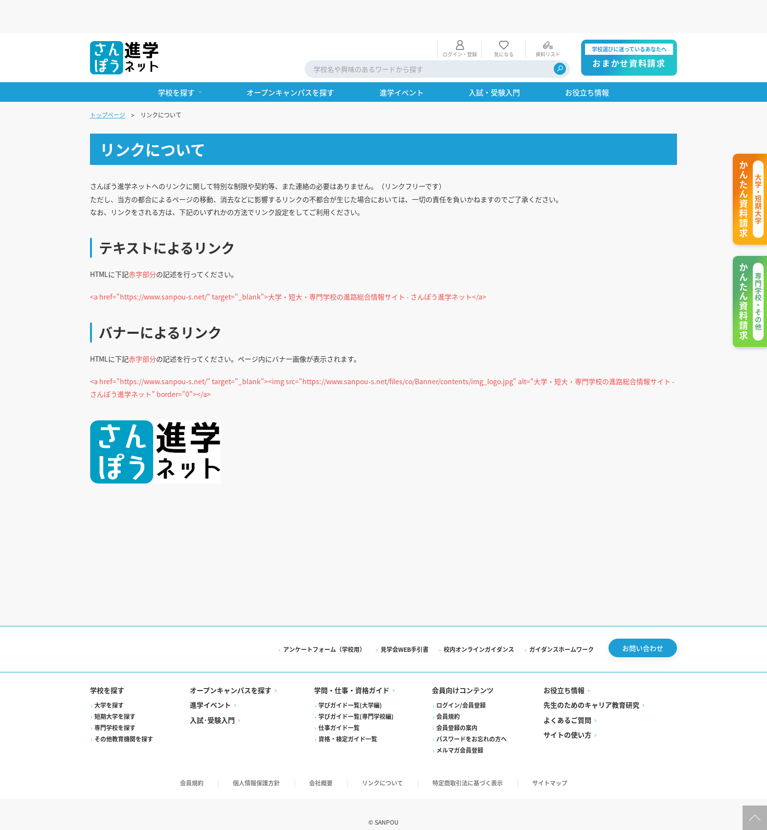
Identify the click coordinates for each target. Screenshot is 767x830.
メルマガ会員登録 (459, 734)
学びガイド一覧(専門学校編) (356, 700)
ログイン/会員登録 (461, 689)
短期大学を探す (114, 700)
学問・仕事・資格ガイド (351, 674)
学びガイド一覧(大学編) (350, 689)
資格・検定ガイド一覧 (347, 723)
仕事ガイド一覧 (339, 712)
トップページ (107, 81)
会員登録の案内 (456, 712)
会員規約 (448, 700)
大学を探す (109, 689)
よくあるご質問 (567, 704)
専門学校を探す (114, 712)
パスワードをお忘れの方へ (471, 723)
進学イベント (210, 689)
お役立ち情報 (564, 674)
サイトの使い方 (567, 719)
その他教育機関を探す (123, 723)
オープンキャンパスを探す (230, 674)
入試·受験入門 (212, 704)
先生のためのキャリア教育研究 (591, 689)
